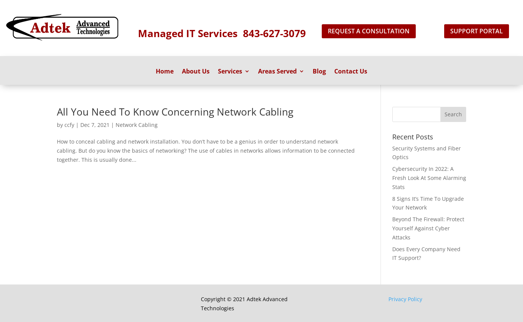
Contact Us (350, 72)
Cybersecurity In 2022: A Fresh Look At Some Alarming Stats (429, 178)
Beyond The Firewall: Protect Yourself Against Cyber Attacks (428, 228)
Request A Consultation (369, 31)
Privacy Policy (405, 299)
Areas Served (277, 72)
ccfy (69, 124)
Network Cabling (137, 124)
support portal (476, 31)
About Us (196, 72)
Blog (319, 72)
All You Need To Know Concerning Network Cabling (175, 112)
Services (230, 72)
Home (165, 72)
